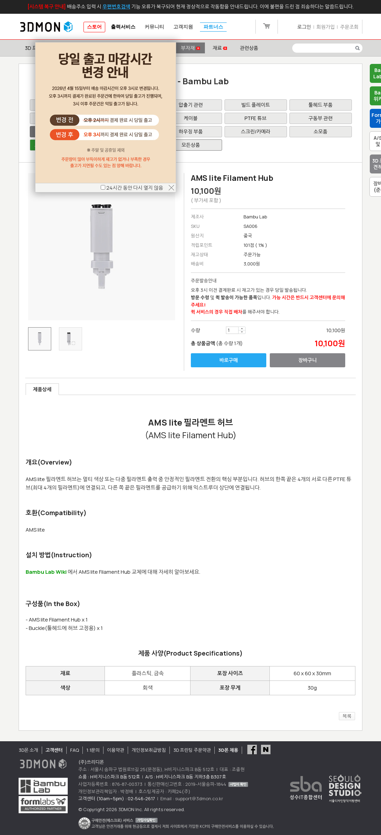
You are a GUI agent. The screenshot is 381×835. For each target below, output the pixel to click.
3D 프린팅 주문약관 (192, 750)
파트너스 (213, 26)
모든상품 (190, 145)
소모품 (320, 131)
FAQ (74, 750)
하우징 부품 (191, 131)
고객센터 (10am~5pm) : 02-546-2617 (116, 798)
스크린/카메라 (255, 131)
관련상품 (249, 48)
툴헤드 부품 (320, 104)
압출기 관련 (191, 104)
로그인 (304, 27)
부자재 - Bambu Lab (190, 81)
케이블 (191, 118)
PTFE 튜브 (255, 118)
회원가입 (325, 27)
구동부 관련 (320, 118)
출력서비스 (123, 26)
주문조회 (349, 27)
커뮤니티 (154, 26)
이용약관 (115, 750)
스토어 (94, 26)
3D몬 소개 (28, 750)
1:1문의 (93, 750)
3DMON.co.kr (46, 27)
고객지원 (183, 26)
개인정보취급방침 (149, 750)
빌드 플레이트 (255, 104)
